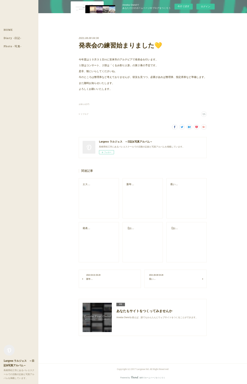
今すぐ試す (183, 6)
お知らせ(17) (84, 104)
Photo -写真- (13, 46)
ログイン (205, 6)
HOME (8, 29)
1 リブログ (84, 114)
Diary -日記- (12, 38)
